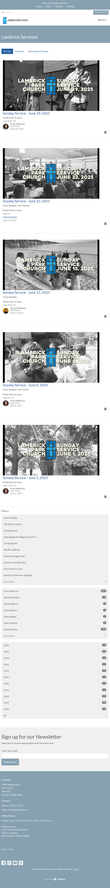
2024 (55, 657)
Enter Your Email (9, 751)
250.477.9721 (101, 12)
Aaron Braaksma (55, 597)
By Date (7, 51)
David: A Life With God (15, 562)
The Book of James (13, 524)
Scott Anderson (55, 590)
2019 (55, 689)
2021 (55, 677)
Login (76, 869)
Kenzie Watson (55, 603)
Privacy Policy (7, 849)
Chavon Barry (55, 610)
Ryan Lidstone (55, 622)
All (5, 715)
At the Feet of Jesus (13, 569)
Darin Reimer (55, 616)
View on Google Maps (11, 794)
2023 (55, 664)
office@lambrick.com (18, 809)
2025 (55, 651)
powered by (55, 879)
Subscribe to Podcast (38, 51)
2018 (55, 696)
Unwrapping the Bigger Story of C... (20, 537)
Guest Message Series (14, 556)
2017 (55, 702)
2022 (55, 670)
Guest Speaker (55, 629)
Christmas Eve (10, 530)
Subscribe (10, 762)
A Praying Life (10, 543)
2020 (55, 683)
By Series (19, 51)
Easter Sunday (10, 517)
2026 (55, 645)
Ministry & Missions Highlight (18, 575)
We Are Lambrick (12, 549)
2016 (55, 708)
